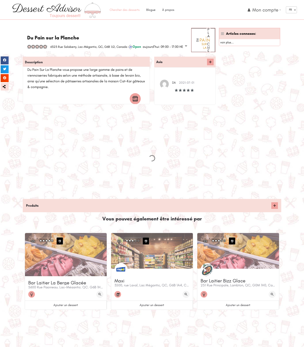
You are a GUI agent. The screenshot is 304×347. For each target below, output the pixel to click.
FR (290, 9)
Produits (32, 206)
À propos (168, 10)
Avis (159, 62)
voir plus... (227, 42)
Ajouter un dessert (65, 305)
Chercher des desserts (125, 10)
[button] (5, 87)
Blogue (151, 10)
